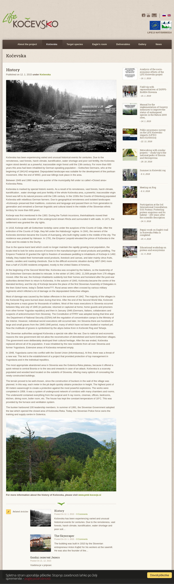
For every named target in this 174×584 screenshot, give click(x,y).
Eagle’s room (99, 46)
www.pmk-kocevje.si (89, 495)
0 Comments (81, 514)
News (159, 44)
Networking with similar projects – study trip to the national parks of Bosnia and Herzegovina (153, 154)
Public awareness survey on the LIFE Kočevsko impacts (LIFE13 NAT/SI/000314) (153, 133)
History (59, 510)
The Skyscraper (64, 536)
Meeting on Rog (148, 187)
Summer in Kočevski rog (153, 170)
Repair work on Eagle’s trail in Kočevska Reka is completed (154, 232)
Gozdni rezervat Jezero (45, 557)
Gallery (141, 46)
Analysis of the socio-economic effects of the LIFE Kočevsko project (152, 72)
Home (9, 44)
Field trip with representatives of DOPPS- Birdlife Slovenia (153, 89)
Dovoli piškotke (159, 575)
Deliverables (123, 44)
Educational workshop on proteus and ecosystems (153, 248)
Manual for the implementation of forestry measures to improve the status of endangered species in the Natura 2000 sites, (154, 111)
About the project (26, 46)
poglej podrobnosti (37, 578)
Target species (74, 46)
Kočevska (51, 46)
